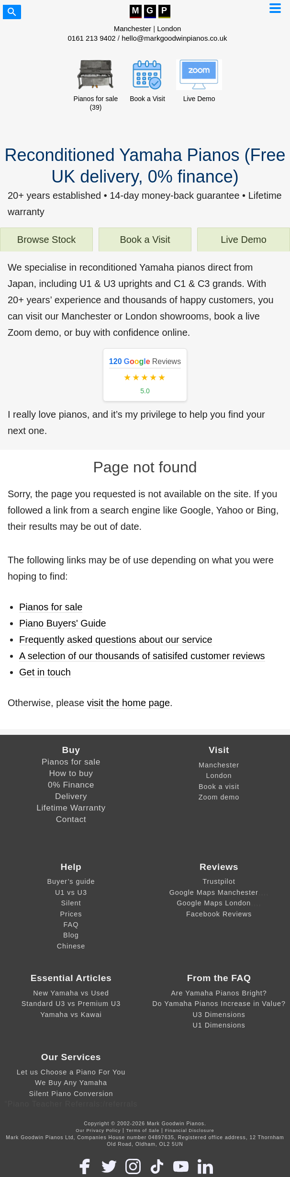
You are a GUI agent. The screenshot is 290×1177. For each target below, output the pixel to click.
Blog (71, 935)
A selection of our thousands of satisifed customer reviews (142, 656)
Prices (71, 914)
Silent (71, 903)
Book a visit (219, 786)
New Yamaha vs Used (71, 993)
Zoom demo (219, 797)
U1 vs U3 (71, 892)
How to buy (71, 773)
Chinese (71, 946)
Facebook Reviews (219, 914)
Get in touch (45, 672)
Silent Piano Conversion (71, 1093)
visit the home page (128, 702)
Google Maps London (214, 903)
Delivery (71, 796)
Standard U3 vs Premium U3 (71, 1003)
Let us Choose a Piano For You (71, 1072)
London (169, 28)
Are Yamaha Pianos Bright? (219, 993)
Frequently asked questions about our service (115, 639)
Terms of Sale (143, 1130)
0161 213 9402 (92, 38)
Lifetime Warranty (70, 807)
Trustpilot (218, 881)
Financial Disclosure (189, 1130)
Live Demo (244, 239)
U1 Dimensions (218, 1025)
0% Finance (71, 784)
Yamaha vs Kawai (71, 1014)
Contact (71, 819)
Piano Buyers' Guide (62, 623)
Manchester (132, 28)
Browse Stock (46, 239)
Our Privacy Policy (98, 1130)
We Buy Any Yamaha (71, 1082)
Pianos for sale (50, 607)
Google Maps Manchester (213, 892)
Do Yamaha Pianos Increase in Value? (219, 1003)
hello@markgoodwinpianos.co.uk (174, 38)
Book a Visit (145, 239)
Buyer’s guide (71, 881)
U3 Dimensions (218, 1014)
